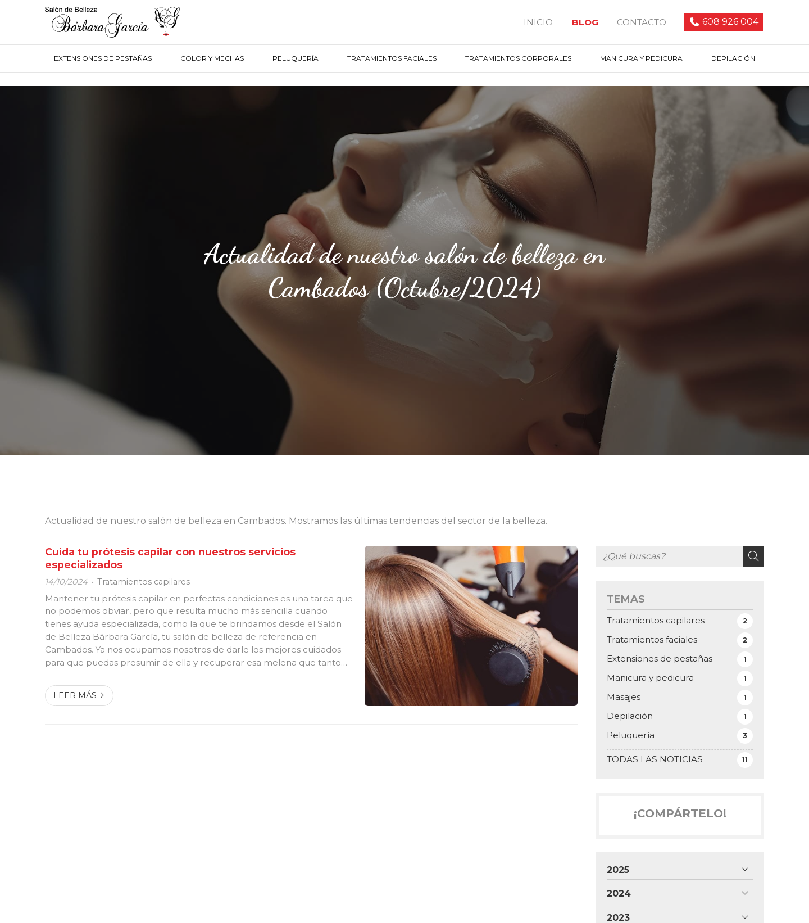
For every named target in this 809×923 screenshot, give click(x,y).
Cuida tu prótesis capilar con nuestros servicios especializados (170, 560)
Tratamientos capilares (143, 583)
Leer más (75, 697)
